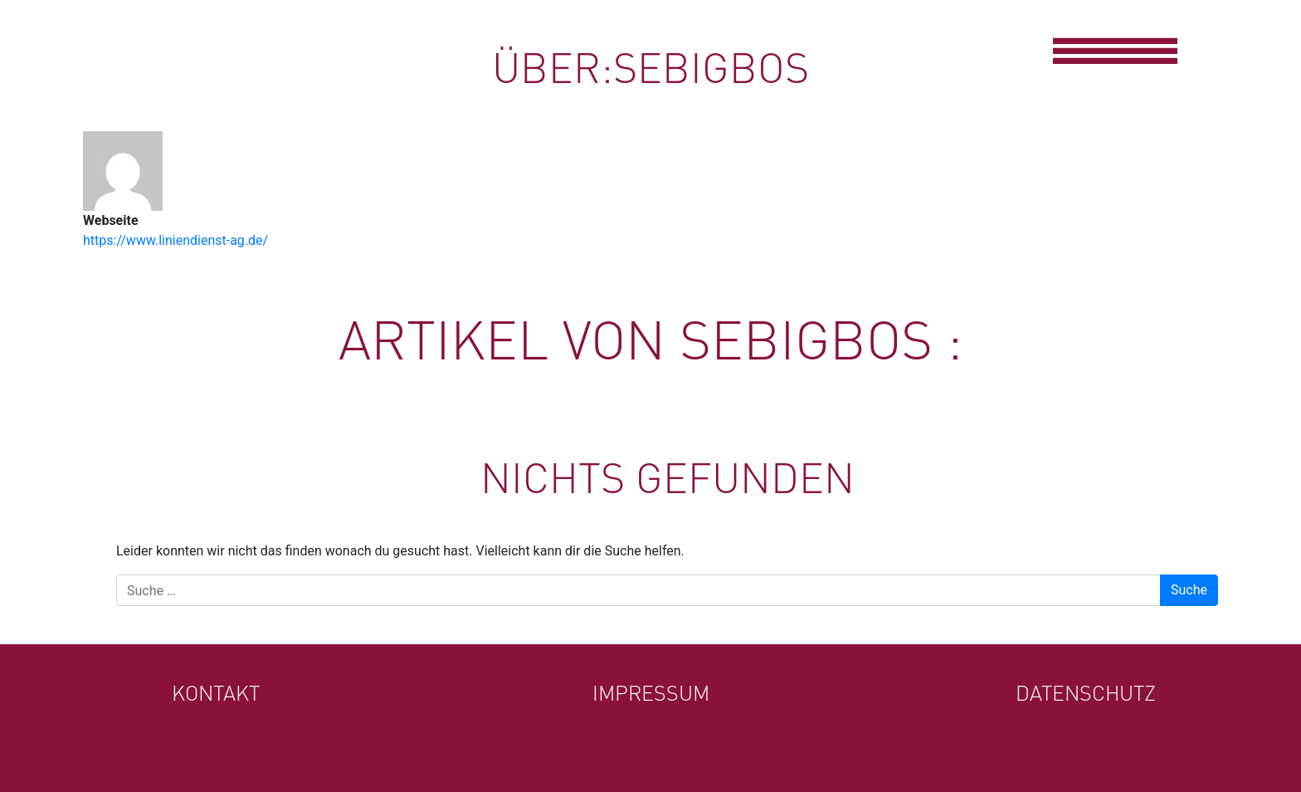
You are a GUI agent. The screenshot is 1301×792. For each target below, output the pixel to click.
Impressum (650, 692)
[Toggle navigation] (1114, 49)
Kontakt (216, 692)
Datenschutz (1086, 692)
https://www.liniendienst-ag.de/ (175, 240)
